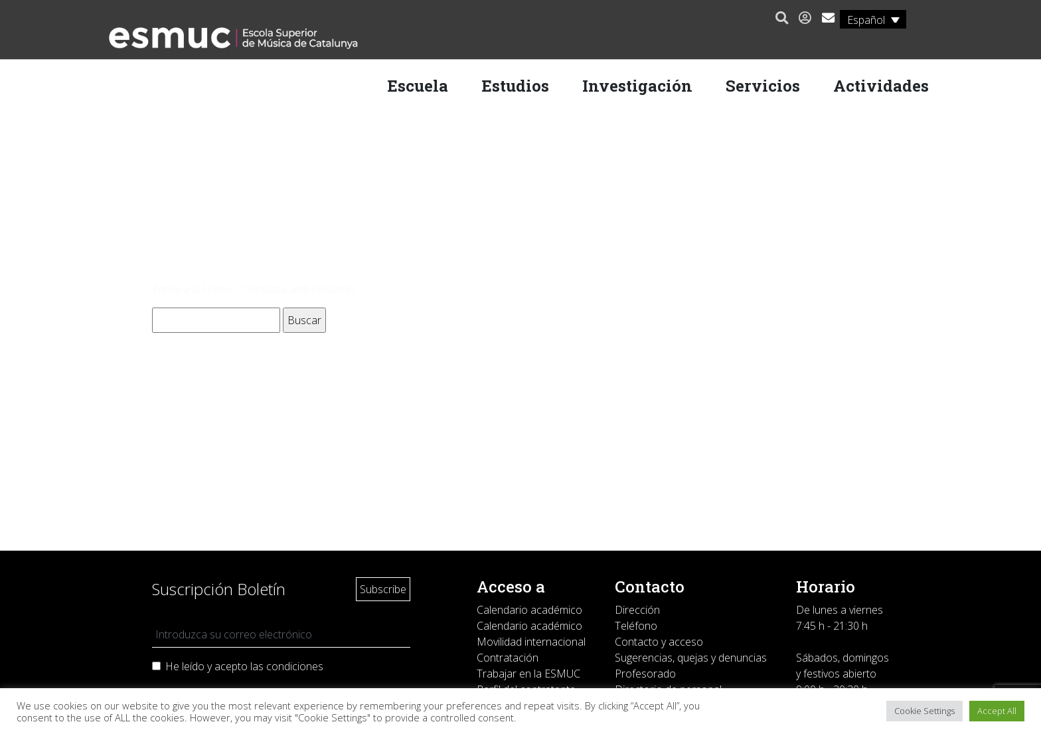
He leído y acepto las (244, 666)
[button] (778, 18)
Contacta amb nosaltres (300, 289)
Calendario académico (529, 609)
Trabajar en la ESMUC (528, 673)
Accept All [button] (996, 711)
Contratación (507, 657)
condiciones (294, 666)
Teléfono (636, 625)
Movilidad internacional (531, 641)
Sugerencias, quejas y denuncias (691, 657)
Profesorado (645, 673)
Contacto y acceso (659, 641)
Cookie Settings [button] (924, 711)
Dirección (637, 609)
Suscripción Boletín (218, 589)
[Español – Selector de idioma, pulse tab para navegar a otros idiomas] (870, 19)
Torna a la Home (192, 289)
